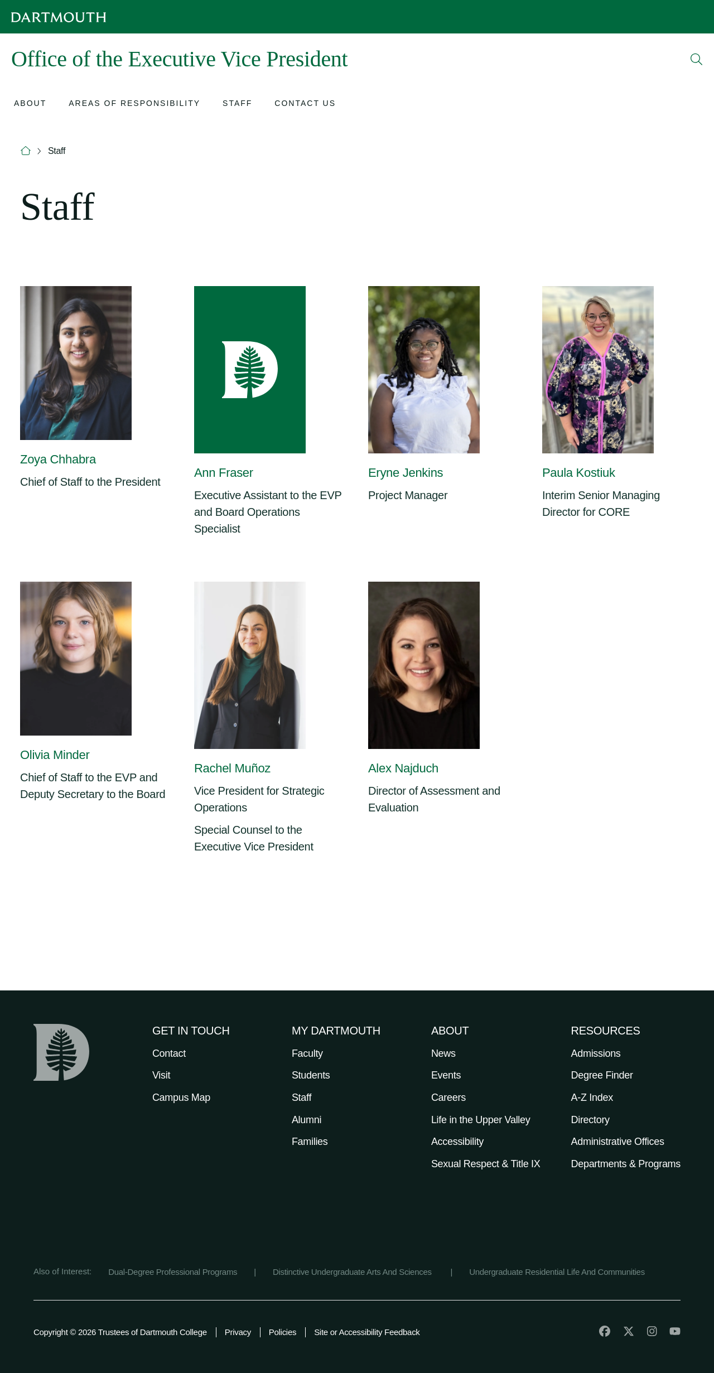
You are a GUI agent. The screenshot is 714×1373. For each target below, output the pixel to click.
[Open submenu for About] (30, 104)
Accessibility (457, 1141)
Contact (169, 1053)
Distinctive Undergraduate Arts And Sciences (353, 1272)
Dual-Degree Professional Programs (172, 1272)
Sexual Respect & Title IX (486, 1163)
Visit (161, 1075)
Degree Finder (602, 1075)
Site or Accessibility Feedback (366, 1332)
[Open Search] (697, 59)
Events (446, 1075)
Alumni (306, 1119)
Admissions (596, 1053)
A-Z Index (592, 1097)
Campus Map (181, 1097)
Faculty (307, 1053)
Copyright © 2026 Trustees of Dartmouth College (120, 1332)
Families (310, 1141)
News (443, 1053)
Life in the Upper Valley (480, 1119)
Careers (448, 1097)
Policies (282, 1332)
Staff (56, 151)
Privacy (238, 1332)
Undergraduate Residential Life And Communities (557, 1272)
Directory (590, 1119)
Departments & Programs (626, 1163)
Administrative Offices (617, 1141)
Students (311, 1075)
